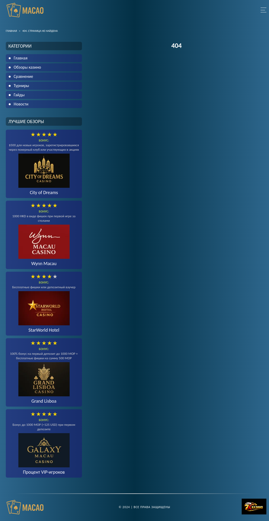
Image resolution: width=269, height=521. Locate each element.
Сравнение (23, 76)
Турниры (21, 85)
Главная (21, 57)
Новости (21, 104)
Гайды (19, 94)
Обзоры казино (27, 67)
